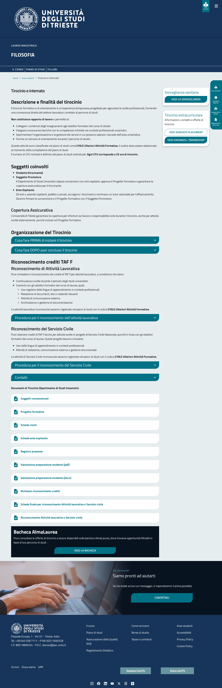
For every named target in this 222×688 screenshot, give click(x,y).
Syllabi (52, 69)
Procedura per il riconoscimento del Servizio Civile (86, 365)
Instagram (92, 684)
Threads (126, 684)
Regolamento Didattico (99, 650)
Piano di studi (94, 632)
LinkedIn (105, 684)
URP (40, 667)
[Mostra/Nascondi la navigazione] (216, 6)
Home (15, 78)
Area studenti (28, 78)
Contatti (86, 378)
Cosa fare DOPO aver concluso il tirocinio (86, 250)
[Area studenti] (205, 6)
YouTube (112, 684)
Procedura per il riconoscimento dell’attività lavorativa (86, 318)
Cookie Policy (185, 646)
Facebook (99, 684)
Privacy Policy (185, 639)
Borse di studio (140, 632)
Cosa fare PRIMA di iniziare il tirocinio (86, 240)
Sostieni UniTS (135, 670)
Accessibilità (184, 632)
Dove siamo (29, 667)
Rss (132, 684)
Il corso (18, 69)
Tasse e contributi (142, 639)
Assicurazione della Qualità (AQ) (102, 641)
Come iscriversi (140, 626)
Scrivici (15, 667)
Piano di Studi (35, 69)
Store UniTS (177, 670)
